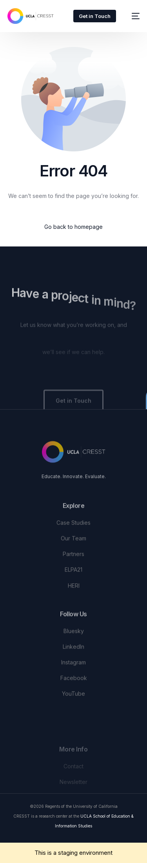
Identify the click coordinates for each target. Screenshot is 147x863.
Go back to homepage (73, 226)
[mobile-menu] (132, 16)
